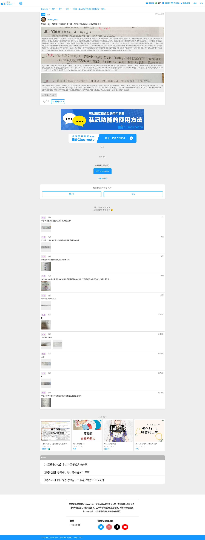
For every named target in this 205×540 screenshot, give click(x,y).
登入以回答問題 (102, 171)
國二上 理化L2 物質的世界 (146, 444)
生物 (67, 9)
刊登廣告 (75, 525)
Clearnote (44, 9)
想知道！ (58, 102)
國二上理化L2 (78, 444)
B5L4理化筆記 (110, 444)
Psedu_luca (52, 20)
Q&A (53, 9)
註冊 (195, 3)
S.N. (137, 449)
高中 (60, 9)
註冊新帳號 (102, 178)
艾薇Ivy (106, 449)
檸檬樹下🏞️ (46, 449)
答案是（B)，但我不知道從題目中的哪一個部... (89, 9)
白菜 (74, 449)
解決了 (71, 194)
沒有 (133, 194)
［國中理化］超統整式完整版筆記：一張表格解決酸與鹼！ (65, 444)
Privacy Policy (78, 537)
